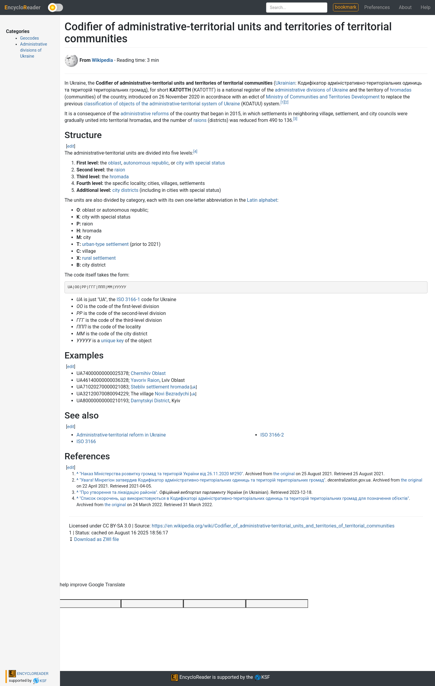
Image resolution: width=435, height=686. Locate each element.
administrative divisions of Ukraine (311, 90)
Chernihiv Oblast (148, 373)
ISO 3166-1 (128, 299)
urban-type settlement (105, 244)
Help (425, 7)
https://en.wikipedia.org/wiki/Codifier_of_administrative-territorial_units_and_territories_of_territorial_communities (273, 526)
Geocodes (29, 38)
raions (200, 120)
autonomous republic (146, 163)
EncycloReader (191, 677)
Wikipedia (102, 60)
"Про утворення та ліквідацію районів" (118, 492)
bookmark (346, 7)
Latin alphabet (262, 200)
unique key (112, 340)
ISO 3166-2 (272, 435)
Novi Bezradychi (172, 394)
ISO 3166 (86, 441)
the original (284, 473)
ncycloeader (22, 7)
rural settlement (99, 258)
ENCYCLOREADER (28, 673)
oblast (114, 163)
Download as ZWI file (96, 539)
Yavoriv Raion (145, 380)
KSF (39, 680)
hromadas (401, 90)
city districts (125, 190)
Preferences (377, 7)
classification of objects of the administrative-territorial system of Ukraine (162, 104)
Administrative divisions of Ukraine (33, 50)
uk (193, 387)
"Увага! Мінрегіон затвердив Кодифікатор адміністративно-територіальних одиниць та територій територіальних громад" (203, 480)
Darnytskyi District (150, 400)
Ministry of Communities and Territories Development (323, 97)
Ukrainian (285, 83)
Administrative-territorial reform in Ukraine (121, 435)
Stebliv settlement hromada (160, 387)
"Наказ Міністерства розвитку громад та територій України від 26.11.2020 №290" (161, 473)
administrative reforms (145, 113)
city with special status (200, 163)
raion (119, 170)
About (405, 7)
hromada (119, 177)
